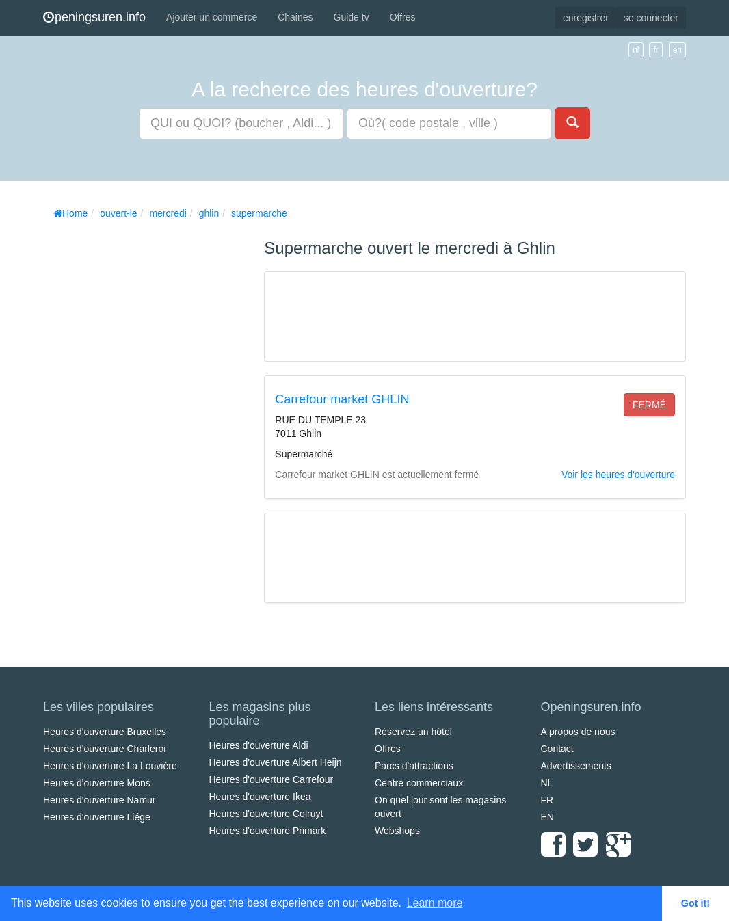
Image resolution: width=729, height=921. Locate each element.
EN (547, 817)
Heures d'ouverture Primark (267, 830)
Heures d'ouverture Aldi (258, 745)
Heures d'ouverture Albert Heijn (275, 762)
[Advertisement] (145, 431)
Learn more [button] (435, 903)
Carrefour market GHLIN (342, 399)
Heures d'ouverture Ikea (260, 796)
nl (636, 50)
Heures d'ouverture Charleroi (104, 748)
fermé (649, 404)
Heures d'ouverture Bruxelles (104, 731)
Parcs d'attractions (414, 765)
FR (547, 800)
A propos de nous (578, 731)
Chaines (295, 17)
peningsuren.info (94, 17)
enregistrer (586, 17)
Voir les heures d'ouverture (618, 474)
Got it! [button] (695, 903)
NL (547, 782)
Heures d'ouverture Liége (96, 817)
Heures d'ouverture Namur (99, 800)
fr (655, 50)
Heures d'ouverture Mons (96, 782)
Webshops (397, 830)
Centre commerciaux (419, 782)
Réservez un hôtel (413, 731)
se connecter (651, 17)
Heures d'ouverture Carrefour (271, 779)
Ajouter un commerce (211, 17)
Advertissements (576, 765)
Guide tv (351, 17)
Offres (403, 17)
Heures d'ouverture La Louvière (110, 765)
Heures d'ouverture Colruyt (266, 813)
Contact (557, 748)
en (677, 50)
